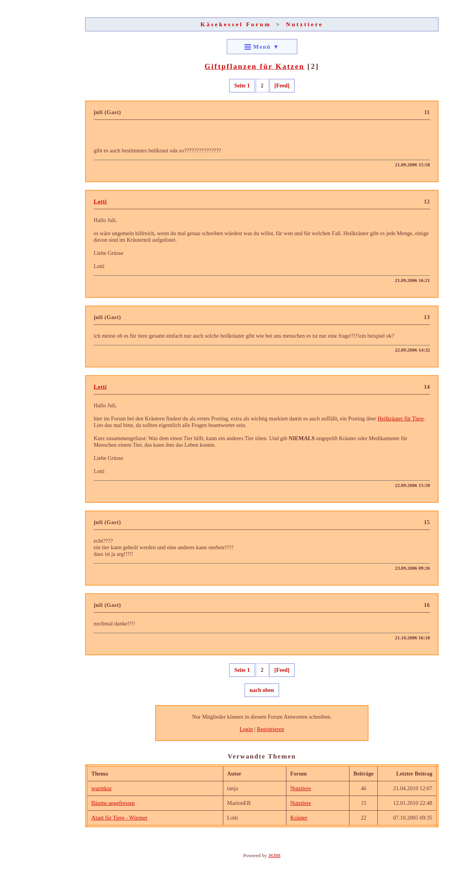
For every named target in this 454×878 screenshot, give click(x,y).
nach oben (262, 690)
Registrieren (270, 729)
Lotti (100, 201)
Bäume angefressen (113, 803)
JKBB (274, 855)
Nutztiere (304, 24)
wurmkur (101, 788)
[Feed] (282, 85)
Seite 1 (242, 85)
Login (246, 729)
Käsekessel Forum (235, 24)
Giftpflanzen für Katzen (254, 66)
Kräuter (298, 818)
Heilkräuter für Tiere (401, 418)
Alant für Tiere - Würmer (119, 818)
